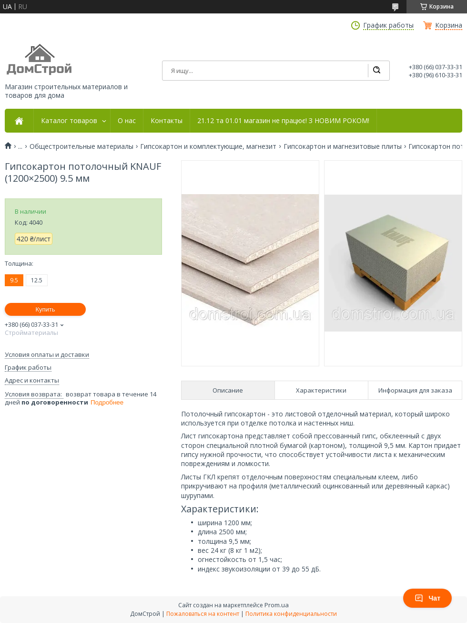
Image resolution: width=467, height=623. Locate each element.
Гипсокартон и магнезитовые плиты (343, 146)
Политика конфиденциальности (291, 614)
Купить (45, 309)
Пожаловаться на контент (202, 614)
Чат (427, 598)
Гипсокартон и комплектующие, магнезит (208, 146)
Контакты (167, 120)
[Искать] (376, 70)
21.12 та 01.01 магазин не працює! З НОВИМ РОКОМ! (283, 120)
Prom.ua (276, 605)
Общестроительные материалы (81, 146)
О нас (127, 120)
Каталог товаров (69, 120)
